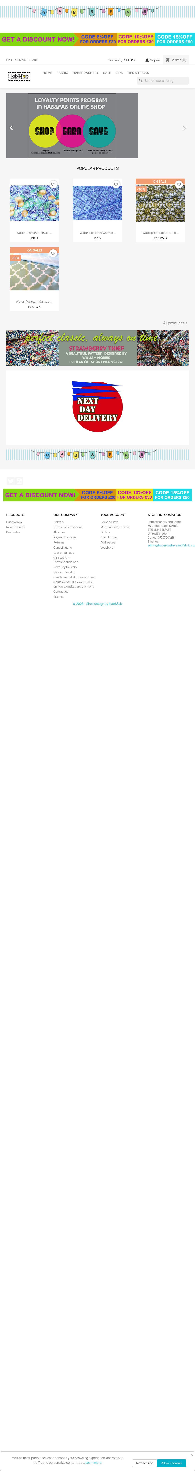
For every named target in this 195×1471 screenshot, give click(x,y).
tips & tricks (138, 73)
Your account (113, 515)
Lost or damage (63, 553)
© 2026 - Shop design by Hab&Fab (97, 604)
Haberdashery (86, 73)
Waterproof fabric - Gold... (160, 233)
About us (59, 532)
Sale (107, 73)
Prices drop (14, 522)
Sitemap (58, 597)
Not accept (144, 1463)
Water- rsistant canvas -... (34, 233)
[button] (20, 125)
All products (176, 323)
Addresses (108, 542)
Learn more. (93, 1463)
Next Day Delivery (65, 567)
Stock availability (64, 572)
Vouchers (107, 547)
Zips (119, 73)
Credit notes (109, 537)
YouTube (19, 481)
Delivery (58, 522)
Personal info (109, 522)
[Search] (163, 81)
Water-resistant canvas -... (34, 301)
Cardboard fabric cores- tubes (74, 577)
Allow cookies (171, 1463)
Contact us (61, 591)
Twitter (11, 481)
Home (47, 73)
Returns (58, 542)
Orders (105, 532)
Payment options (64, 537)
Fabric (62, 73)
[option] (97, 125)
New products (15, 527)
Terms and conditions (67, 527)
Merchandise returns (115, 527)
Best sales (13, 532)
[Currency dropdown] (130, 60)
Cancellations (62, 547)
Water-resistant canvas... (97, 233)
